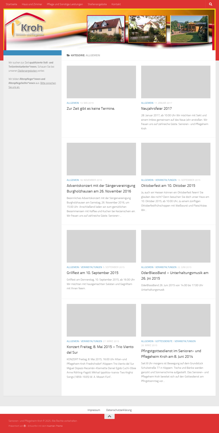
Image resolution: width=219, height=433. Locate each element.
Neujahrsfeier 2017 (156, 108)
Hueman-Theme (55, 426)
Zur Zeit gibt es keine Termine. (91, 108)
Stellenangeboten (27, 70)
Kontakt (116, 4)
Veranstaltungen (165, 180)
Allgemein (73, 103)
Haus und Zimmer (32, 4)
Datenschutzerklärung (119, 410)
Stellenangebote (97, 4)
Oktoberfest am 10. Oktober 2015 (168, 185)
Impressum (94, 410)
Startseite (11, 4)
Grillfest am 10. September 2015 (92, 273)
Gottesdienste (163, 341)
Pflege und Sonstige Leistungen (65, 4)
